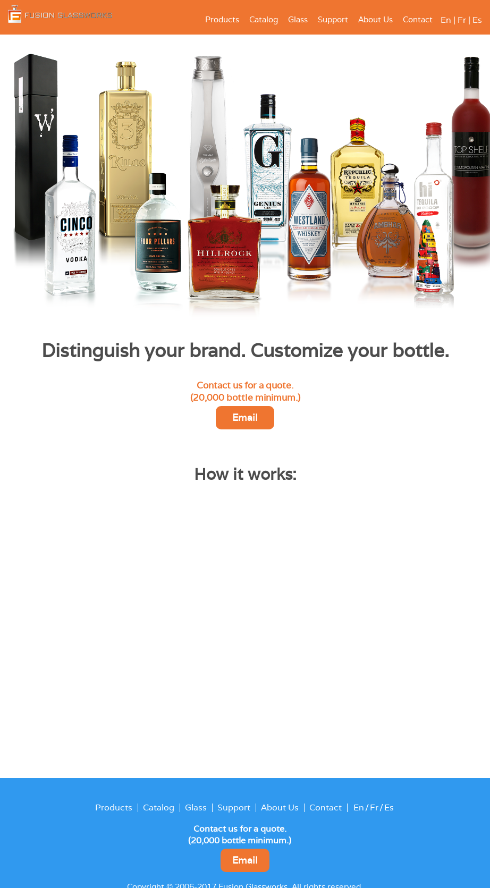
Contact (418, 19)
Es (477, 20)
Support (333, 19)
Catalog (263, 19)
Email (245, 417)
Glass (298, 19)
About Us (375, 19)
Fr (462, 20)
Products (222, 19)
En (446, 20)
